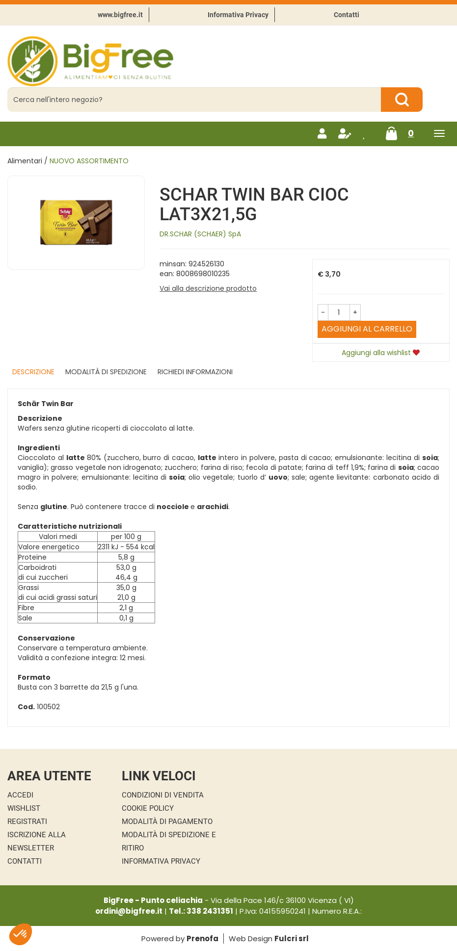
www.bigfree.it (120, 15)
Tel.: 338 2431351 (201, 911)
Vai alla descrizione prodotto (208, 288)
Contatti (346, 15)
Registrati (27, 821)
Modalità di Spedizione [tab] (106, 372)
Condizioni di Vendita (163, 795)
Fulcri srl (291, 938)
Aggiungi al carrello (367, 328)
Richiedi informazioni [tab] (195, 372)
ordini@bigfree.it (128, 911)
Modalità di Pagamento (167, 821)
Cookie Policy (148, 808)
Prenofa (202, 938)
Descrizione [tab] (33, 372)
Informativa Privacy (238, 15)
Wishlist (23, 808)
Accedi (20, 795)
